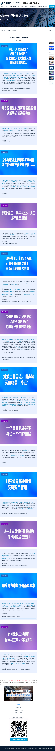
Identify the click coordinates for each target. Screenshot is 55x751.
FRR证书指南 (13, 6)
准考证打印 (20, 6)
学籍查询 (40, 6)
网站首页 (9, 30)
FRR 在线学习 (33, 6)
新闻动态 (45, 6)
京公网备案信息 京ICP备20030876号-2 (45, 748)
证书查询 (26, 6)
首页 (2, 6)
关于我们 (6, 6)
